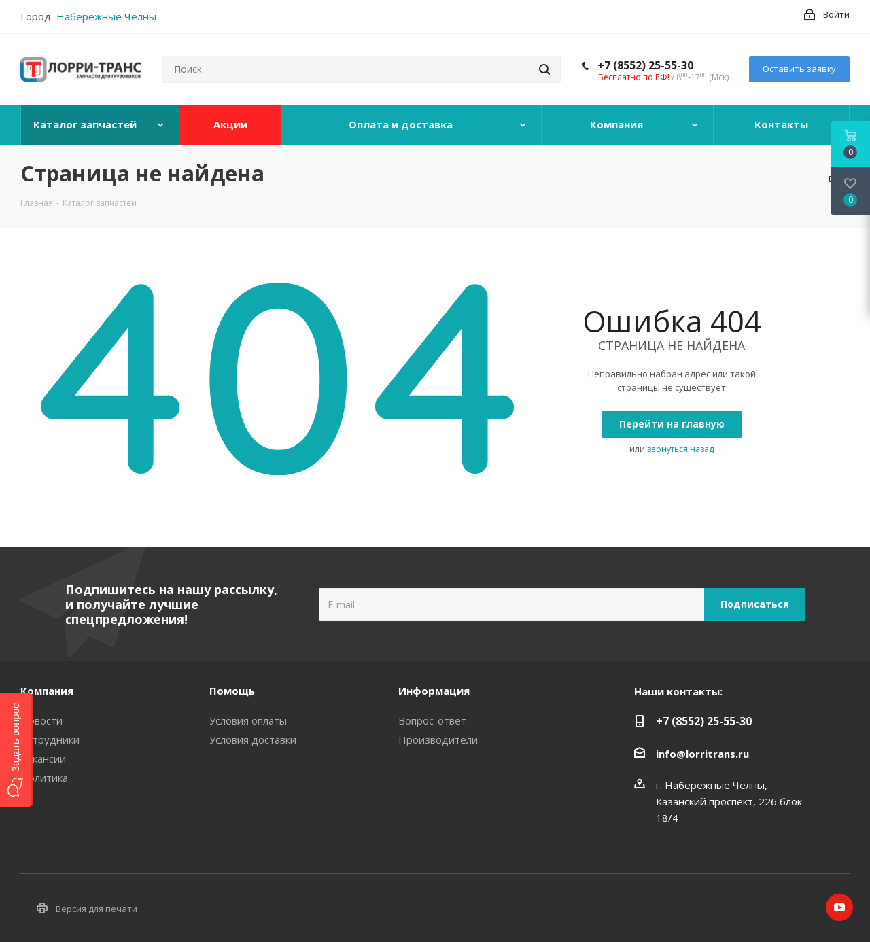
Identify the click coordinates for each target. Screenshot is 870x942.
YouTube (839, 907)
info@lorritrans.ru (702, 754)
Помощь (232, 690)
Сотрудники (50, 739)
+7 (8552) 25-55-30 (645, 65)
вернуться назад (680, 449)
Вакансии (43, 758)
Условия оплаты (248, 720)
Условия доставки (252, 739)
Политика (44, 777)
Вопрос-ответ (432, 720)
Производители (438, 739)
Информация (434, 690)
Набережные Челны (106, 16)
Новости (41, 720)
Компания (46, 690)
